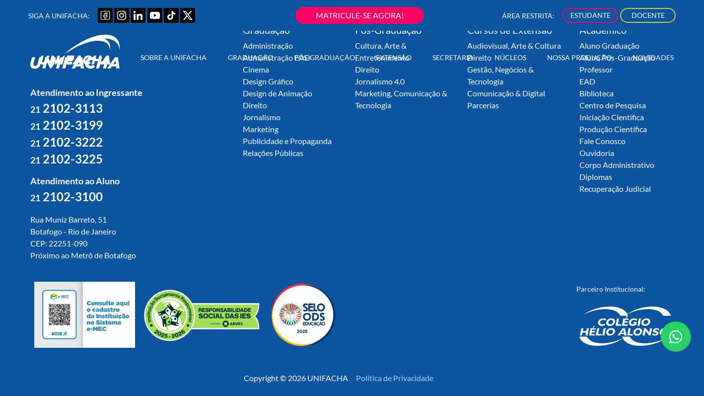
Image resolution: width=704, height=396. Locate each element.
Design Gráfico (268, 81)
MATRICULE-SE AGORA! (360, 15)
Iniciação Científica (611, 117)
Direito (255, 105)
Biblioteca (596, 93)
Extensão (394, 57)
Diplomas (595, 176)
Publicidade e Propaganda (287, 141)
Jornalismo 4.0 (380, 81)
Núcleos (510, 57)
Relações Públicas (273, 153)
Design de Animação (277, 93)
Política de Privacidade (394, 378)
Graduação (250, 57)
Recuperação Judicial (615, 188)
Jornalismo (262, 117)
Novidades (653, 57)
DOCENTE (648, 15)
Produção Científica (613, 129)
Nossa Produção (579, 57)
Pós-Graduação (324, 57)
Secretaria (452, 57)
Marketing (261, 129)
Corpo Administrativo (616, 164)
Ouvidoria (596, 153)
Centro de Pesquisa (612, 105)
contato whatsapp (676, 340)
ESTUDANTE (590, 15)
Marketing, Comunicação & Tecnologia (401, 99)
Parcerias (483, 105)
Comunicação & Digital (506, 93)
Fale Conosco (602, 141)
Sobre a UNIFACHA (174, 57)
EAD (587, 81)
